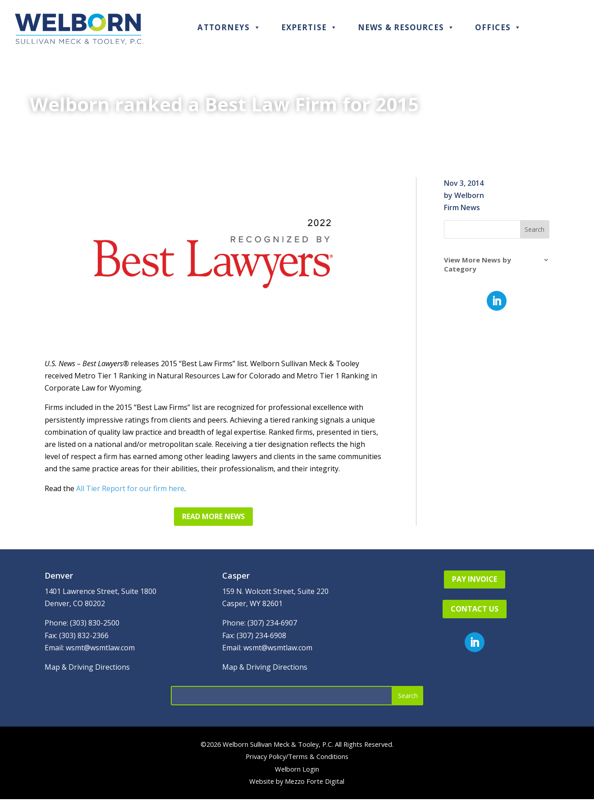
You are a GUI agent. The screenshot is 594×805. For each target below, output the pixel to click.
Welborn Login (297, 768)
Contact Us (474, 609)
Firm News (462, 207)
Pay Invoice (474, 579)
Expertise (309, 27)
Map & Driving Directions (87, 667)
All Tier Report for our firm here (130, 488)
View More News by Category (477, 264)
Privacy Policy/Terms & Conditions (297, 756)
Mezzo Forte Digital (314, 781)
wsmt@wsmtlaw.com (100, 648)
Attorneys (228, 27)
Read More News (213, 516)
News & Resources (406, 27)
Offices (498, 27)
